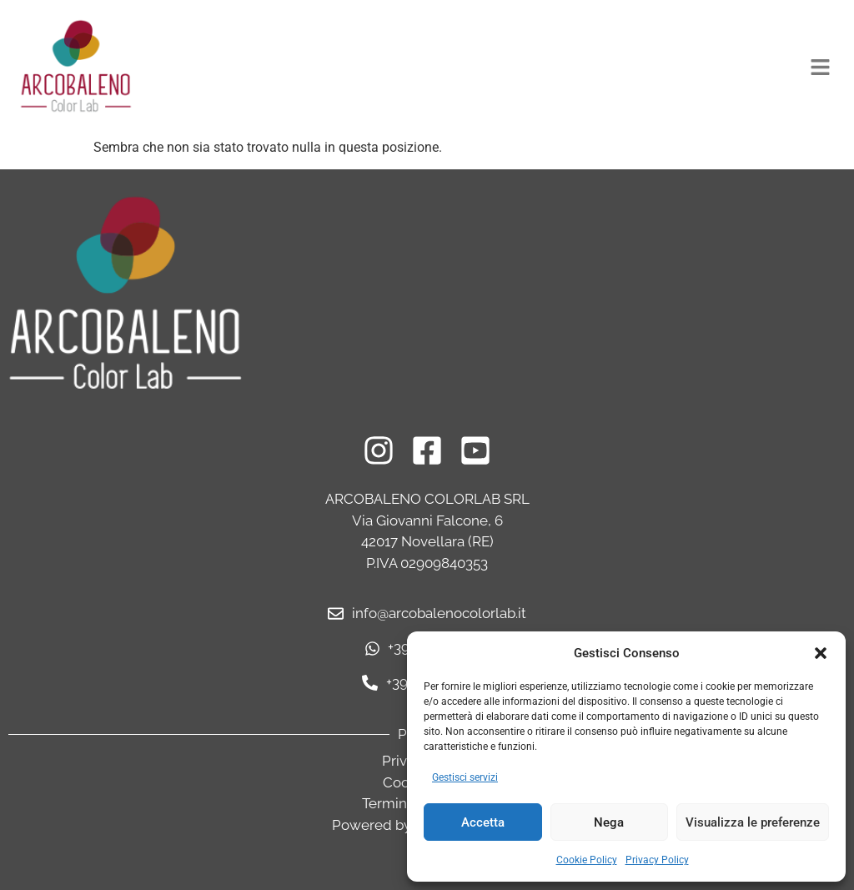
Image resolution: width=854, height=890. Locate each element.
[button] (820, 653)
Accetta (483, 822)
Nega (609, 822)
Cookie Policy (586, 860)
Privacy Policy (657, 860)
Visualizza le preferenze (753, 822)
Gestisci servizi (465, 777)
